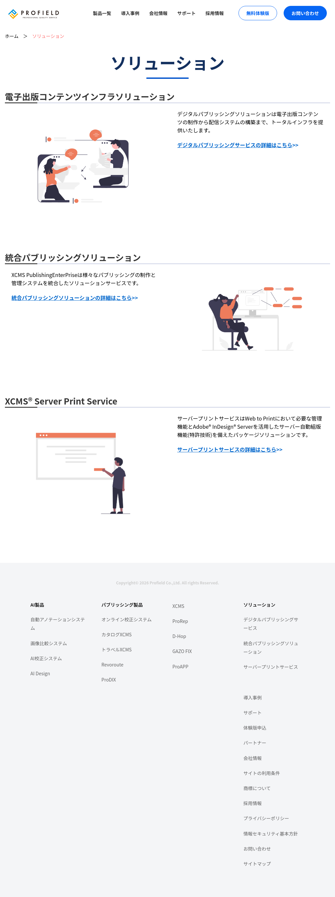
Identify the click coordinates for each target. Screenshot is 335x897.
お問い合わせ (305, 13)
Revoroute (112, 664)
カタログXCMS (116, 634)
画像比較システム (48, 643)
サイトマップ (257, 863)
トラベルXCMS (116, 649)
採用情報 (214, 13)
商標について (257, 788)
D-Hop (179, 636)
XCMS (178, 606)
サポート (186, 13)
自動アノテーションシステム (57, 623)
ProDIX (108, 679)
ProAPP (180, 666)
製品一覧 (102, 13)
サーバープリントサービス (270, 667)
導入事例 (130, 13)
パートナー (254, 742)
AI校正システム (46, 658)
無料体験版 (257, 13)
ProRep (180, 621)
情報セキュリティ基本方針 (270, 833)
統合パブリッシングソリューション (270, 647)
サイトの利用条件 (261, 773)
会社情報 (158, 13)
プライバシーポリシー (266, 818)
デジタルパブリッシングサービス (270, 623)
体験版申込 (254, 727)
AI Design (40, 673)
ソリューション (48, 36)
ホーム (12, 36)
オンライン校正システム (126, 619)
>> (238, 145)
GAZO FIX (182, 651)
